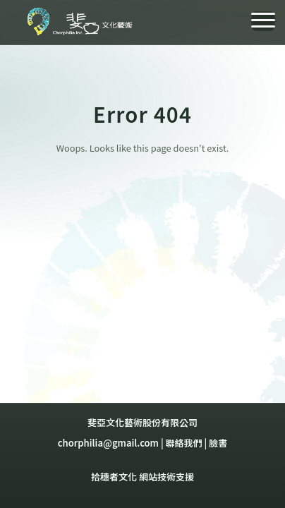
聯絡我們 (184, 442)
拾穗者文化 (114, 476)
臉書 (218, 442)
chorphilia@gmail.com (108, 442)
